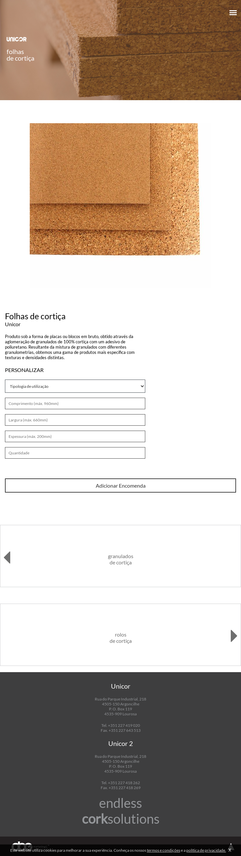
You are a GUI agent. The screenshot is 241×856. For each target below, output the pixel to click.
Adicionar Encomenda (121, 485)
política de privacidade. (206, 850)
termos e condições (163, 850)
